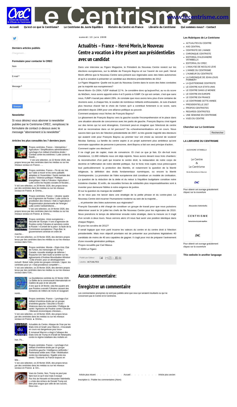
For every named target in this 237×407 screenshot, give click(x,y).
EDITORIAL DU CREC (196, 63)
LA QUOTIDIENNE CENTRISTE (201, 83)
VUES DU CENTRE (195, 118)
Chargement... (18, 53)
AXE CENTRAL (193, 46)
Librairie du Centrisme (162, 27)
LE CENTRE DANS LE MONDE (200, 90)
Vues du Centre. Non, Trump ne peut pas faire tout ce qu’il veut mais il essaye (48, 374)
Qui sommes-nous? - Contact (198, 27)
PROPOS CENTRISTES (197, 108)
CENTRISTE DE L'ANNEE (198, 50)
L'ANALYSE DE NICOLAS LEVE (201, 67)
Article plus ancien (166, 374)
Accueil (14, 27)
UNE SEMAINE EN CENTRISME (201, 115)
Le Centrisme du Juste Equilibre (83, 27)
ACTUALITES (93, 262)
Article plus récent (87, 374)
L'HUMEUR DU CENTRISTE (199, 74)
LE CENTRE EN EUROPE (198, 94)
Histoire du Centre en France (125, 27)
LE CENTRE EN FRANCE (198, 97)
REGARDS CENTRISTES (198, 111)
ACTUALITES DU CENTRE (198, 43)
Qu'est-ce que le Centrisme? (41, 27)
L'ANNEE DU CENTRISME (198, 70)
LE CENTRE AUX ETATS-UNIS (200, 87)
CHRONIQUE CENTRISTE (198, 54)
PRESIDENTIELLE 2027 (197, 104)
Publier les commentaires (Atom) (106, 379)
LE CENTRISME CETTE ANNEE (201, 101)
